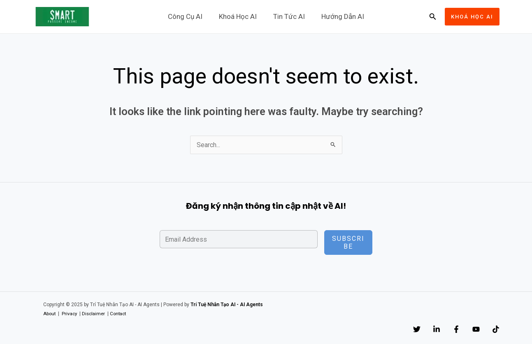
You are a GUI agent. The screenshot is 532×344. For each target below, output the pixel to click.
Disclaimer (96, 314)
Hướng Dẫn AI (339, 16)
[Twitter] (384, 329)
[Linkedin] (412, 329)
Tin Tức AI (288, 16)
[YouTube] (468, 329)
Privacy (71, 314)
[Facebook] (440, 329)
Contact (123, 314)
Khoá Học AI (239, 16)
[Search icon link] (433, 17)
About (49, 314)
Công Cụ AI (189, 16)
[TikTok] (495, 329)
